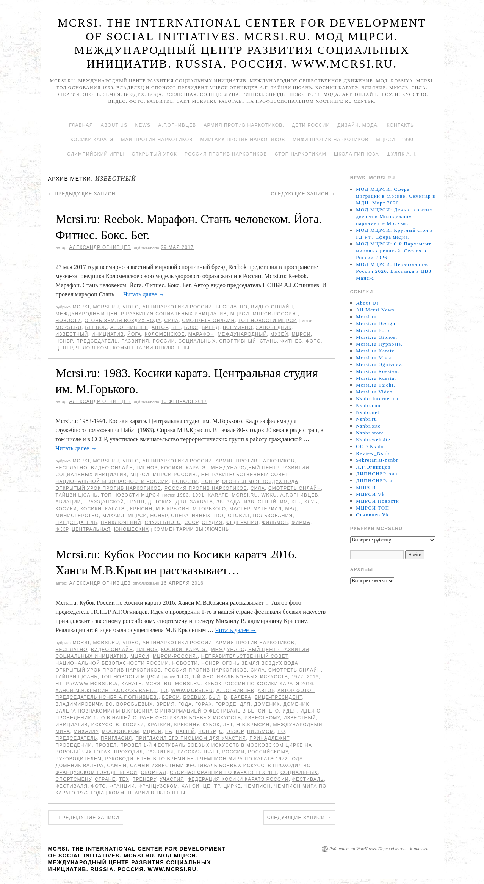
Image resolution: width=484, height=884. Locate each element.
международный (242, 334)
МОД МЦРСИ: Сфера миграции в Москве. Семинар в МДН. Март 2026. (395, 196)
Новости (68, 320)
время (165, 704)
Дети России (311, 125)
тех (124, 779)
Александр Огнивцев (100, 247)
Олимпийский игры (95, 154)
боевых (194, 697)
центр (64, 348)
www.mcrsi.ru (192, 690)
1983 (183, 495)
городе (225, 704)
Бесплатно (231, 307)
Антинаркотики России (177, 307)
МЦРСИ (239, 313)
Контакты (401, 125)
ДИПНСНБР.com (376, 474)
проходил (128, 752)
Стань (268, 341)
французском (158, 786)
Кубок (211, 724)
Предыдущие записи (82, 194)
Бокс (191, 327)
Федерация (242, 522)
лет (228, 724)
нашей (185, 731)
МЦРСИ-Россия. (275, 313)
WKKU (269, 495)
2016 (313, 677)
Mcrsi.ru (106, 307)
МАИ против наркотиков (157, 139)
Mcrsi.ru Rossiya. (377, 371)
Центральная (91, 529)
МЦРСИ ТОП (372, 508)
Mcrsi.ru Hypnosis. (379, 344)
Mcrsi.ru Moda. (374, 357)
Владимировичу (79, 704)
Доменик (267, 704)
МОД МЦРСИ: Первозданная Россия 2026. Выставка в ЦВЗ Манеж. (393, 271)
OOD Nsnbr (370, 446)
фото (313, 341)
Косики (66, 508)
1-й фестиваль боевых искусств (240, 677)
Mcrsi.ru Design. (376, 323)
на (168, 731)
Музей (279, 334)
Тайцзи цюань (77, 495)
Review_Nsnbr (374, 453)
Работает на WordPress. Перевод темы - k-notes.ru (379, 848)
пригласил (116, 738)
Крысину (186, 724)
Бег (176, 327)
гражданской (104, 502)
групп (135, 502)
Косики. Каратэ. (184, 467)
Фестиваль (308, 779)
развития (135, 341)
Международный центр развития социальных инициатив (141, 313)
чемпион (257, 786)
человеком (92, 348)
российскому (268, 752)
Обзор (235, 731)
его (274, 711)
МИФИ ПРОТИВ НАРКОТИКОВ (330, 139)
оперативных (191, 515)
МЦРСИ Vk (370, 494)
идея (289, 711)
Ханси (191, 786)
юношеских (131, 529)
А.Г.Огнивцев (177, 125)
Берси (171, 697)
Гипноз (147, 467)
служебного (163, 522)
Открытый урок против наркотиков (108, 488)
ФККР (62, 529)
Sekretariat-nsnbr (377, 460)
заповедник (274, 327)
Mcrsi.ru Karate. (376, 351)
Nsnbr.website (373, 439)
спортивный (237, 341)
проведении (74, 745)
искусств (105, 724)
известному (262, 717)
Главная (81, 125)
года (185, 704)
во (109, 704)
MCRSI (81, 307)
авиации (68, 502)
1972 (297, 677)
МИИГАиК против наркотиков (242, 139)
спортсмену (74, 779)
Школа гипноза (356, 154)
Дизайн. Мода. (358, 125)
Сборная (153, 772)
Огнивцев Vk (372, 515)
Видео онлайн (272, 307)
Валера (241, 697)
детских (160, 502)
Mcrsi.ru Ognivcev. (379, 364)
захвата (201, 502)
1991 (199, 495)
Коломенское (165, 334)
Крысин (141, 508)
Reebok (96, 327)
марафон (201, 334)
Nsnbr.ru (366, 419)
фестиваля (72, 786)
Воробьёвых (134, 704)
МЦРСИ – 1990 (394, 139)
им (284, 502)
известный (72, 334)
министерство (77, 515)
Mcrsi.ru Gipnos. (376, 337)
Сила (171, 320)
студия (212, 522)
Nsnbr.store (370, 433)
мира (63, 731)
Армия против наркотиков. (244, 125)
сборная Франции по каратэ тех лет (223, 772)
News (142, 125)
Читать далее (143, 294)
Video (130, 307)
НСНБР (64, 341)
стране (105, 779)
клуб (311, 502)
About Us (114, 125)
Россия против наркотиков (226, 154)
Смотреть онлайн (208, 320)
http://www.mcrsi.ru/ (87, 683)
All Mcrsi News (375, 310)
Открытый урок (154, 154)
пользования (273, 515)
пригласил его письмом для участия (190, 738)
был (214, 697)
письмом (260, 731)
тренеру (144, 779)
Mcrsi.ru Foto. (373, 330)
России (164, 341)
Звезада (228, 502)
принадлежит (269, 738)
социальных (197, 341)
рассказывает (198, 752)
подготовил (232, 515)
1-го (183, 677)
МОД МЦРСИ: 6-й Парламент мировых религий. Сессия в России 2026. (393, 250)
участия (172, 779)
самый (117, 765)
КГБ (296, 502)
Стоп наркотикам (300, 154)
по (281, 731)
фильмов (275, 522)
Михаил (113, 515)
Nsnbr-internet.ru (377, 398)
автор (160, 327)
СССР (192, 522)
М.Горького (209, 508)
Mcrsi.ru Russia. (376, 378)
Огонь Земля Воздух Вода (123, 320)
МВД (290, 508)
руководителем (79, 758)
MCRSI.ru (69, 327)
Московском (120, 731)
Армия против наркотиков (255, 461)
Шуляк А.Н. (402, 154)
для (181, 502)
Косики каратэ (91, 139)
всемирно (238, 327)
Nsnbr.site (368, 426)
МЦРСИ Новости (377, 501)
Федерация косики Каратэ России (238, 779)
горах (203, 704)
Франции (122, 786)
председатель (97, 341)
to (164, 690)
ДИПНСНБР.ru (374, 480)
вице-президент (278, 697)
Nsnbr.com (369, 405)
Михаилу (86, 731)
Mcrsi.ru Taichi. (375, 385)
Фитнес (291, 341)
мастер (239, 508)
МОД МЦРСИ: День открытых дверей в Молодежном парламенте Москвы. (394, 216)
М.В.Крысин (172, 508)
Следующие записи (303, 194)
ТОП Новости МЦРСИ (267, 320)
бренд (210, 327)
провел (106, 745)
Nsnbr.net (367, 412)
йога (134, 334)
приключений (121, 522)
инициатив (108, 334)
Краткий (159, 724)
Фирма (300, 522)
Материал (268, 508)
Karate (218, 495)
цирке (232, 786)
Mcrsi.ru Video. (375, 392)
